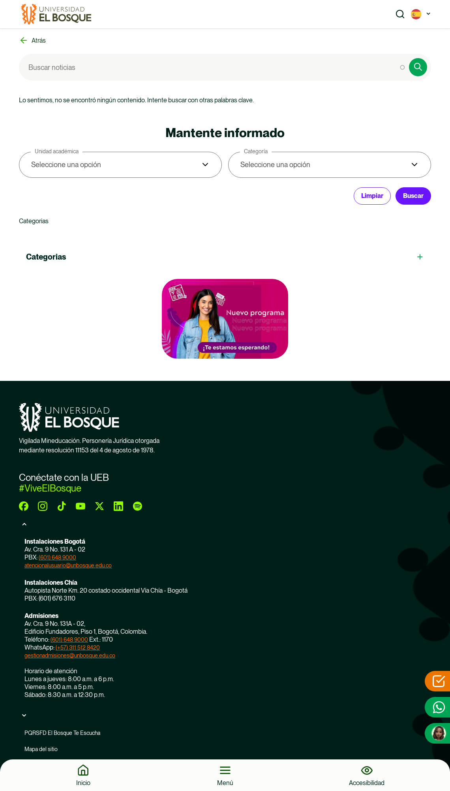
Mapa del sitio (41, 749)
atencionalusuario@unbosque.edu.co (68, 565)
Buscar (413, 196)
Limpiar (372, 196)
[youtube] (80, 506)
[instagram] (42, 506)
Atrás (39, 40)
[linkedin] (118, 506)
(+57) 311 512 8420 (78, 647)
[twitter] (99, 506)
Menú (225, 782)
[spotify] (137, 506)
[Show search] (400, 14)
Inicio (83, 782)
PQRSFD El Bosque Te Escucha (62, 733)
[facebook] (23, 506)
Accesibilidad (366, 782)
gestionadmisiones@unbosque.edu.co (69, 655)
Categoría (256, 151)
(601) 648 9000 (57, 557)
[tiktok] (61, 506)
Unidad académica (57, 151)
